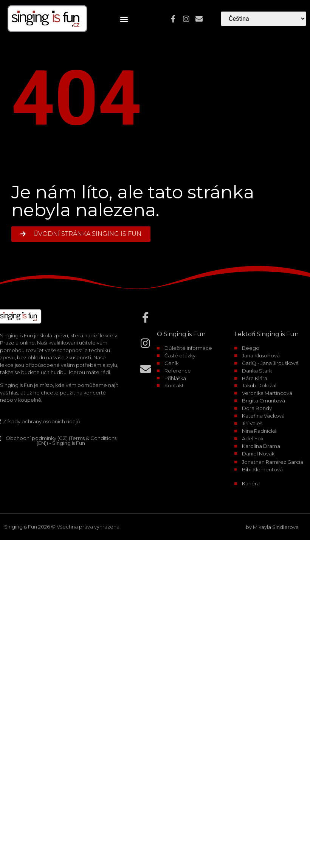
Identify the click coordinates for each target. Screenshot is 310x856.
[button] (124, 18)
